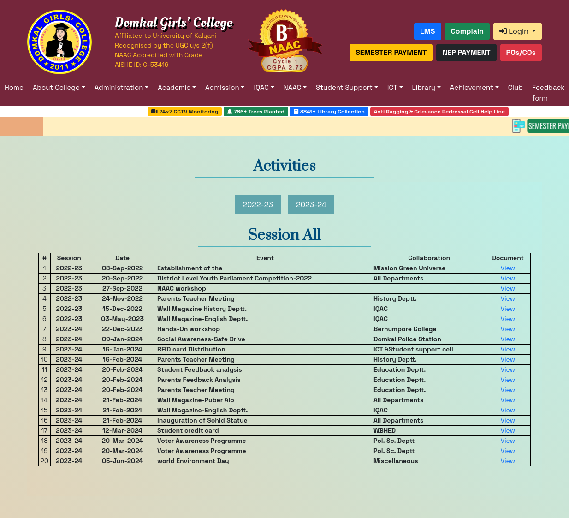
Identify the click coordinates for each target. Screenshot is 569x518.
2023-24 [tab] (311, 204)
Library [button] (423, 87)
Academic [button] (174, 87)
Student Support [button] (344, 87)
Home (14, 87)
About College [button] (56, 87)
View (507, 268)
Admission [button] (222, 87)
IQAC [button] (261, 87)
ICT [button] (392, 87)
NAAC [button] (292, 87)
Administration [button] (119, 87)
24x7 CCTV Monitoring (184, 111)
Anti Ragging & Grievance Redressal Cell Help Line (439, 111)
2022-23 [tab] (258, 204)
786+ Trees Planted (255, 111)
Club (515, 87)
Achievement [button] (471, 87)
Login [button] (514, 31)
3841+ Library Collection (329, 111)
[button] (427, 31)
